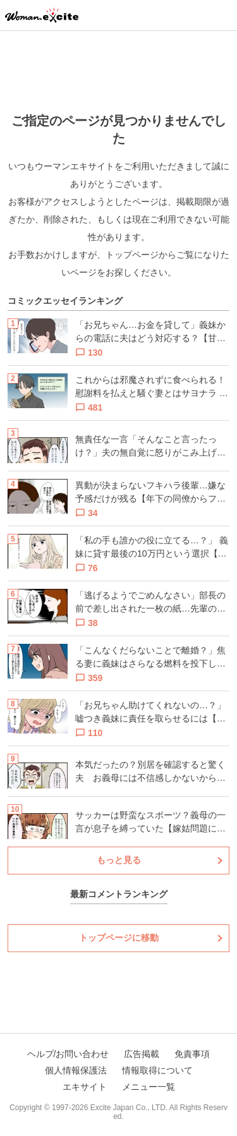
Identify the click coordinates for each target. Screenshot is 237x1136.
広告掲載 (141, 1054)
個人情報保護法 (76, 1070)
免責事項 (192, 1054)
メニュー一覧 (148, 1087)
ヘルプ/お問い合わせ (68, 1054)
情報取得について (157, 1070)
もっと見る (119, 860)
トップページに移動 (119, 938)
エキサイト (85, 1087)
